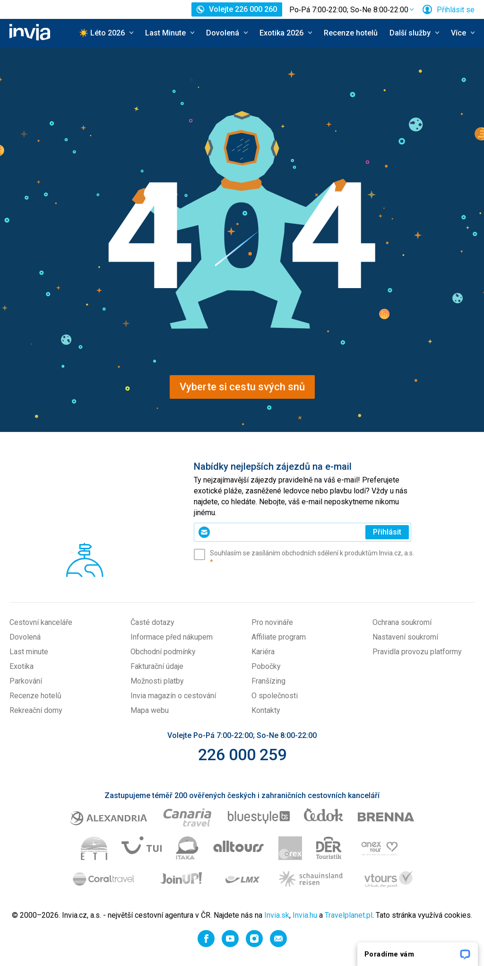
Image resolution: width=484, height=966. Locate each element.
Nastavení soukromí (405, 636)
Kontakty (265, 710)
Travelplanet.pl (348, 915)
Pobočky (266, 666)
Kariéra (263, 651)
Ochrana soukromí (402, 622)
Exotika (21, 666)
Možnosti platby (157, 680)
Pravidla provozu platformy (417, 651)
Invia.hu (305, 915)
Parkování (25, 680)
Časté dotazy (152, 622)
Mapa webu (149, 710)
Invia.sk (276, 915)
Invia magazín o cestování (173, 695)
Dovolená (25, 636)
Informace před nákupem (171, 636)
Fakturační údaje (156, 666)
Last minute (28, 651)
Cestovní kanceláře (40, 622)
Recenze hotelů (351, 32)
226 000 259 (242, 754)
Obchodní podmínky (163, 651)
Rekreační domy (35, 710)
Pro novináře (272, 622)
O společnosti (274, 695)
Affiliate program (278, 636)
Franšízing (268, 680)
